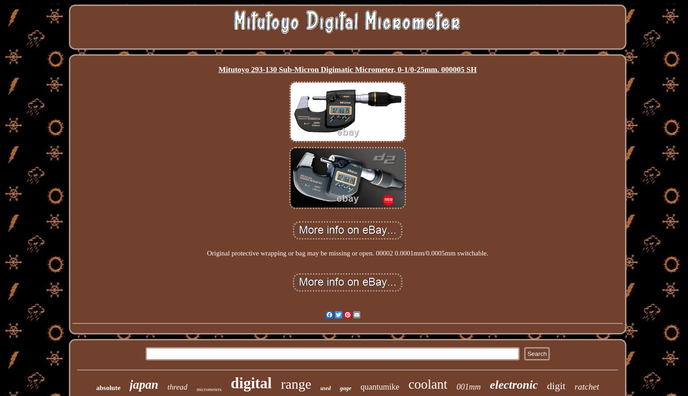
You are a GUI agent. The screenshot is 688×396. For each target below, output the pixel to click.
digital (251, 383)
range (296, 383)
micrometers (209, 389)
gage (345, 388)
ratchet (586, 386)
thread (177, 387)
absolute (108, 387)
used (325, 388)
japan (144, 384)
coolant (427, 384)
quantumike (379, 386)
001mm (469, 386)
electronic (514, 384)
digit (556, 385)
